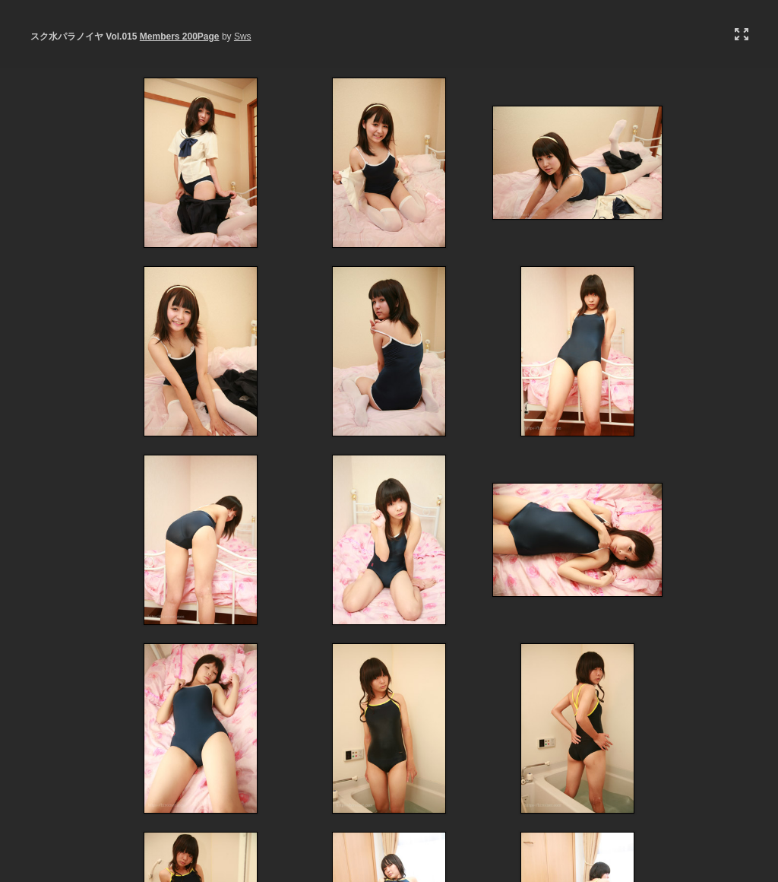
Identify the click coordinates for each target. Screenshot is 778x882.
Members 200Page (180, 36)
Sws (242, 36)
